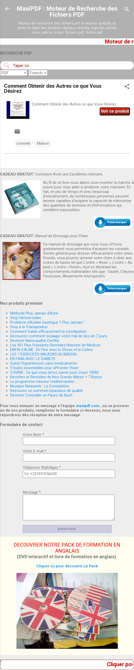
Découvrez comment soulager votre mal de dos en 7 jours (58, 336)
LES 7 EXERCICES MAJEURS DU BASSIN (43, 354)
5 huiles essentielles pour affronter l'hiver (44, 368)
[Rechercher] (127, 10)
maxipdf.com (87, 406)
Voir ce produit (115, 111)
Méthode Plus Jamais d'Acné (34, 313)
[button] (127, 87)
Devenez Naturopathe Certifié (34, 340)
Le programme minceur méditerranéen (42, 381)
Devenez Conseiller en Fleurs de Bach (41, 395)
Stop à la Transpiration (29, 327)
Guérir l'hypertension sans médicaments (43, 363)
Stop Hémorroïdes (25, 318)
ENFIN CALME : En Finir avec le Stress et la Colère (51, 349)
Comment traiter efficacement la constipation (48, 331)
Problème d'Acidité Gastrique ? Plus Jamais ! (47, 322)
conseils (23, 143)
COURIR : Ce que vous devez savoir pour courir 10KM (54, 372)
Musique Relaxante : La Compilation (39, 386)
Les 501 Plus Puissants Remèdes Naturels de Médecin (55, 345)
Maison (43, 143)
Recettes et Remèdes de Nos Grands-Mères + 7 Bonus (56, 377)
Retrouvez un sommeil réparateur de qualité (46, 390)
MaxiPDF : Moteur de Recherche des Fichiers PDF (67, 11)
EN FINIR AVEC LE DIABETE (32, 358)
